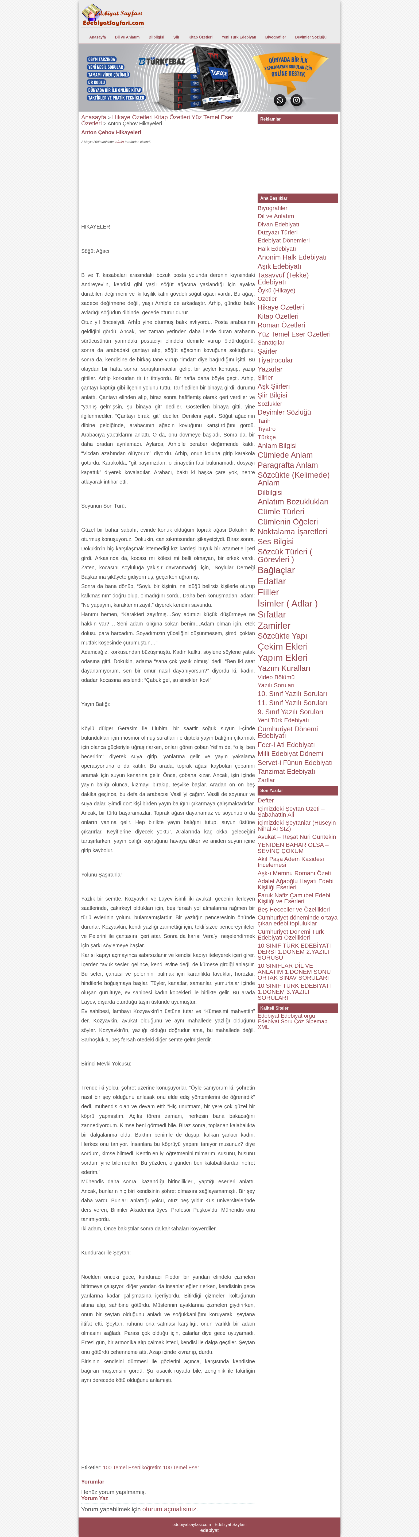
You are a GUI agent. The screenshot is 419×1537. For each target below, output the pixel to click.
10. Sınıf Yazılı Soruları (292, 693)
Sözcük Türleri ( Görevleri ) (285, 555)
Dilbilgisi (156, 37)
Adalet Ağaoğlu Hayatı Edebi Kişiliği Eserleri (295, 884)
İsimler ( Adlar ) (288, 603)
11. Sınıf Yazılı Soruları (292, 702)
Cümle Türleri (281, 511)
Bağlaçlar (276, 570)
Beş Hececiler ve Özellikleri (294, 909)
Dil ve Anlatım (127, 37)
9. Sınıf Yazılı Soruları (290, 712)
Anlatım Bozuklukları (293, 501)
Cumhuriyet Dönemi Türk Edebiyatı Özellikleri (291, 934)
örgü (309, 1016)
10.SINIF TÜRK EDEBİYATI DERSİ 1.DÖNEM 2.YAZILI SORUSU (294, 951)
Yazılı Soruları (276, 685)
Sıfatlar (272, 614)
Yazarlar (270, 369)
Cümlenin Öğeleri (288, 522)
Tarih (264, 421)
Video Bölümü (276, 677)
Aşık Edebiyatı (279, 266)
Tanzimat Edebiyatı (286, 771)
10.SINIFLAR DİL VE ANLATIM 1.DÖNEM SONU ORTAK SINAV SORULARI (294, 971)
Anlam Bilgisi (277, 445)
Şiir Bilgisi (272, 395)
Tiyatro (267, 429)
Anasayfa (97, 37)
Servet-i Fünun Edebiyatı (295, 762)
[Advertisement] (168, 184)
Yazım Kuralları (284, 668)
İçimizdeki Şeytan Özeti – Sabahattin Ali (291, 811)
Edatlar (272, 581)
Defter (266, 800)
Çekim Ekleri (283, 646)
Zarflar (266, 780)
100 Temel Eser (121, 1467)
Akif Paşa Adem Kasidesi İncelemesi (291, 862)
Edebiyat (268, 1016)
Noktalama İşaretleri (292, 531)
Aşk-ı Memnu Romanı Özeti (294, 873)
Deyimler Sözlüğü (310, 37)
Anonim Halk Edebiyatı (292, 257)
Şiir (176, 37)
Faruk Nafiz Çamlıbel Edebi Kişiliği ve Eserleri (294, 898)
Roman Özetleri (281, 325)
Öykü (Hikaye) (276, 290)
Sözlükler (270, 403)
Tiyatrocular (275, 360)
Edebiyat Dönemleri (284, 240)
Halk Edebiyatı (277, 248)
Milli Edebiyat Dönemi (290, 753)
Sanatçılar (271, 342)
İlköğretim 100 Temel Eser (169, 1467)
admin (119, 142)
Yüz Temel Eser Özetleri (294, 334)
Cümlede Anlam (285, 455)
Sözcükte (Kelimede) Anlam (294, 479)
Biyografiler (275, 37)
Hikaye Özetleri (132, 117)
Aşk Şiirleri (274, 386)
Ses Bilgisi (276, 541)
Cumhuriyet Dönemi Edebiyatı (288, 732)
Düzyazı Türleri (278, 232)
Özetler (267, 298)
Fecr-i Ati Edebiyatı (286, 744)
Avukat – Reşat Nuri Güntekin (297, 836)
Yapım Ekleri (283, 658)
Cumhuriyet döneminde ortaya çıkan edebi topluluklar (297, 920)
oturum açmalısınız (169, 1509)
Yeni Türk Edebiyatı (239, 37)
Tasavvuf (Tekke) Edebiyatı (283, 278)
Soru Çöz (292, 1021)
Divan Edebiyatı (278, 224)
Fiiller (268, 592)
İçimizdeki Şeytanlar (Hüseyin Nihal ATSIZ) (297, 825)
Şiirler (265, 377)
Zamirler (274, 626)
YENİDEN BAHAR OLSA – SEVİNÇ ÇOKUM (293, 847)
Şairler (267, 351)
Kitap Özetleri (200, 37)
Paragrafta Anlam (288, 465)
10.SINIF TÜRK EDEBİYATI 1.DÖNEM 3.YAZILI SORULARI (294, 991)
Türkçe (267, 437)
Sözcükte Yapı (282, 636)
